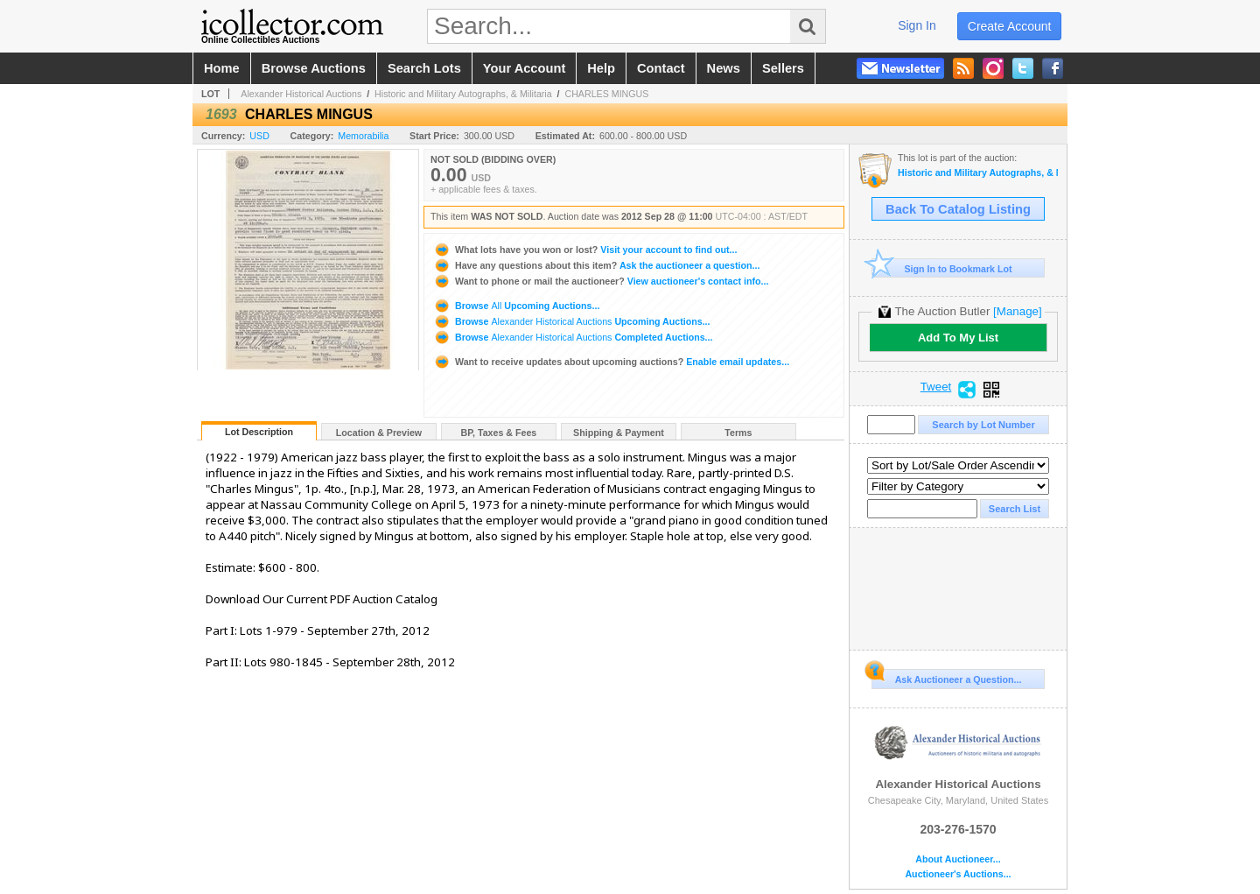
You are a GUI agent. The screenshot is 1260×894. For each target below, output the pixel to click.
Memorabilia (363, 135)
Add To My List (958, 337)
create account (1010, 26)
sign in (917, 25)
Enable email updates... (611, 361)
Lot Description (259, 431)
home (222, 68)
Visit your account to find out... (585, 249)
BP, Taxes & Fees (499, 432)
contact (661, 68)
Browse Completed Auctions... (573, 337)
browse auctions (314, 68)
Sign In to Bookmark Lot (942, 268)
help (601, 68)
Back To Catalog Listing (958, 209)
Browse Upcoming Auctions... (516, 305)
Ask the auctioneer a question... (596, 265)
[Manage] (1017, 311)
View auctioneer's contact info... (600, 281)
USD (259, 135)
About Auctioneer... (957, 859)
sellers (783, 68)
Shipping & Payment (618, 432)
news (723, 68)
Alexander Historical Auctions (301, 93)
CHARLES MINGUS (606, 93)
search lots (424, 68)
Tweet (936, 387)
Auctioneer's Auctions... (958, 874)
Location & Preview (379, 432)
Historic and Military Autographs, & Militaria (463, 93)
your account (524, 68)
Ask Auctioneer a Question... (946, 677)
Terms (738, 432)
